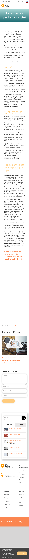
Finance (21, 500)
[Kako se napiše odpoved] (6, 428)
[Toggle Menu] (26, 5)
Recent (20, 425)
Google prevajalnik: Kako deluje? (15, 441)
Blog (20, 482)
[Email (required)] (14, 391)
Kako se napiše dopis (14, 447)
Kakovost (21, 477)
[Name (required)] (14, 386)
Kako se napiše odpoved (15, 428)
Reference (22, 480)
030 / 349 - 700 (6, 1)
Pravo (20, 497)
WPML (5, 507)
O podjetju (21, 470)
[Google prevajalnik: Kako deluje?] (6, 440)
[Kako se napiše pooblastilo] (6, 453)
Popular (9, 425)
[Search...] (12, 418)
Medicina (21, 494)
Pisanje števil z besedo (14, 434)
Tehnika (21, 502)
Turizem (21, 505)
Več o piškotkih (10, 557)
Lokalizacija (7, 504)
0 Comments (17, 325)
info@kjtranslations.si (11, 476)
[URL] (14, 395)
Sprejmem (21, 553)
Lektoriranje (7, 501)
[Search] (24, 418)
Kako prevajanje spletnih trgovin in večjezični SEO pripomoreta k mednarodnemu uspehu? (13, 360)
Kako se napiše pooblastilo (15, 453)
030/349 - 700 (8, 473)
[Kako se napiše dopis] (6, 447)
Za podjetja (11, 325)
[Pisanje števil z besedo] (6, 434)
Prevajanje (6, 494)
